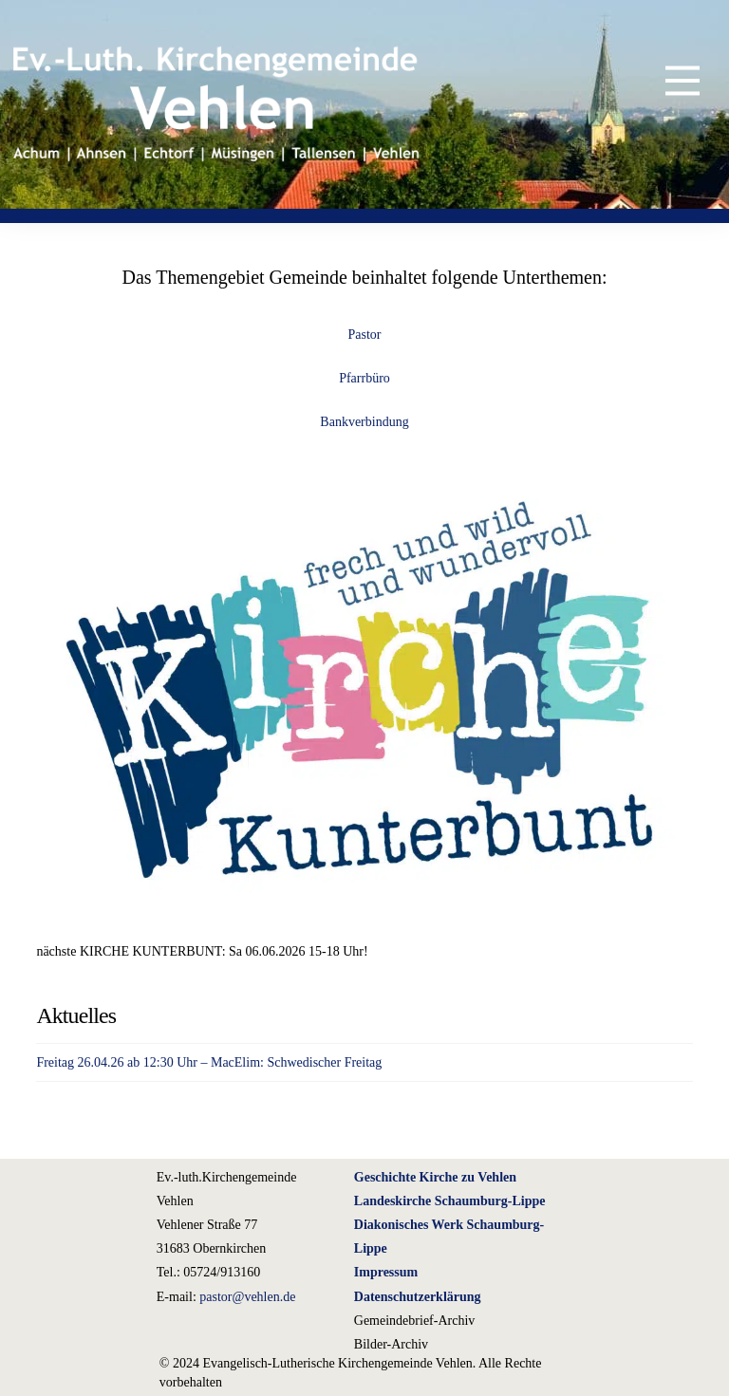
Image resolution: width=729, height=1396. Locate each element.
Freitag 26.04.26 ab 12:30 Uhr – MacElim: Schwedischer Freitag (209, 1062)
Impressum (386, 1272)
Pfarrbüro (364, 378)
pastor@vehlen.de (247, 1297)
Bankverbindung (364, 422)
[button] (669, 80)
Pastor (365, 334)
